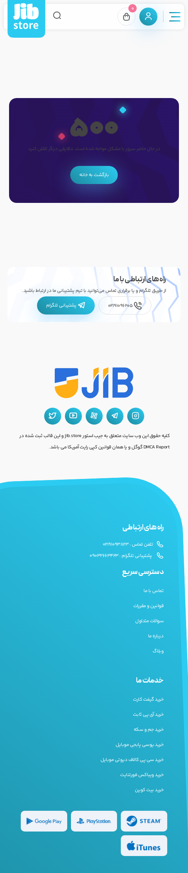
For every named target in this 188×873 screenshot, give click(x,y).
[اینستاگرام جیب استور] (135, 416)
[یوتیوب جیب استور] (73, 416)
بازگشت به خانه (94, 175)
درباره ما (156, 636)
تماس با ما (153, 591)
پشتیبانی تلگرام (66, 305)
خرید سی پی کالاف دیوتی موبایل (131, 760)
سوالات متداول (149, 621)
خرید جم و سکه (149, 729)
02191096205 (125, 306)
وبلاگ (158, 651)
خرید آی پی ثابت (148, 714)
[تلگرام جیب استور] (114, 416)
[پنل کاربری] (148, 17)
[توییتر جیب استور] (52, 416)
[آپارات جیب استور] (94, 416)
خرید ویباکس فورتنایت (141, 775)
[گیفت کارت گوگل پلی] (44, 821)
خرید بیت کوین (149, 790)
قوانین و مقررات (148, 606)
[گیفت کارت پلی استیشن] (94, 821)
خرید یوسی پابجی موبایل (139, 745)
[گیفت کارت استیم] (144, 821)
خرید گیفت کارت (148, 699)
